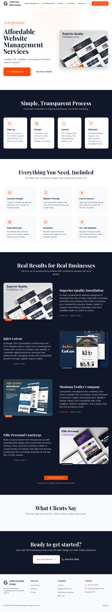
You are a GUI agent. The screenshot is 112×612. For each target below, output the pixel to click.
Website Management (32, 3)
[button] (3, 520)
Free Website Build (48, 3)
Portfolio (60, 3)
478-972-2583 (93, 585)
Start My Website (100, 3)
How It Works (71, 3)
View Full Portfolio (56, 478)
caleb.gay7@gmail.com (96, 588)
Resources (83, 3)
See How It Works (44, 72)
